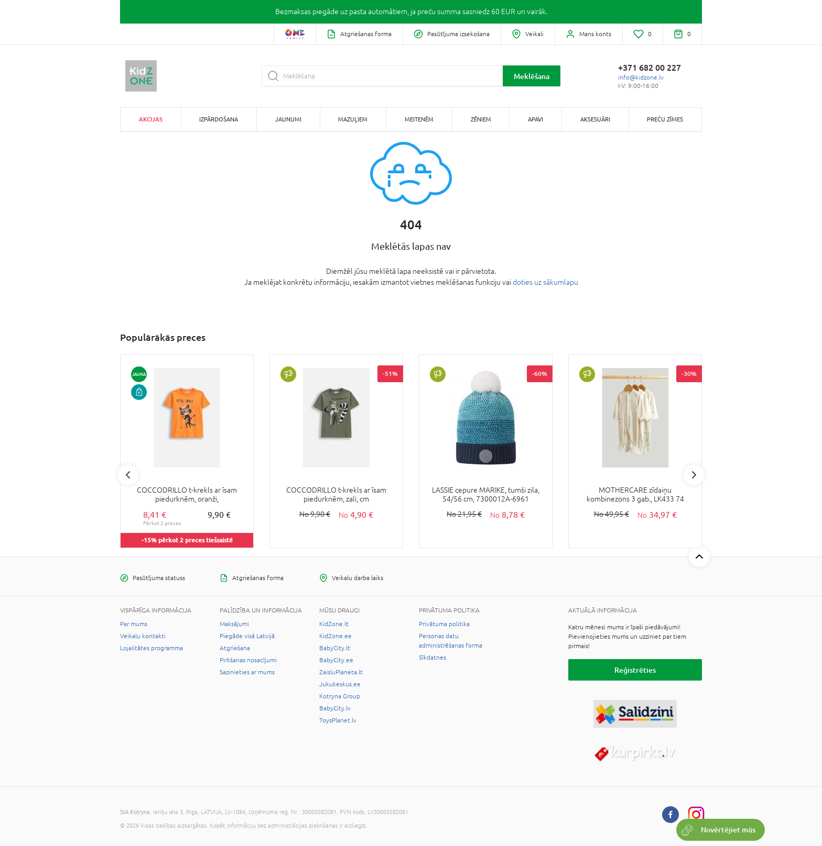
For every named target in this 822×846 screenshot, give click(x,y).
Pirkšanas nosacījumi (248, 660)
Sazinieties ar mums (247, 672)
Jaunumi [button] (288, 119)
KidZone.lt (334, 624)
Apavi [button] (535, 119)
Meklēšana (531, 76)
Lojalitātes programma (151, 648)
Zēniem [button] (481, 119)
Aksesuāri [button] (595, 119)
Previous (127, 474)
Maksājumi (234, 624)
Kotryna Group (339, 696)
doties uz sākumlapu (545, 282)
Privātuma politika (444, 624)
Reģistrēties (635, 669)
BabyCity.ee (336, 660)
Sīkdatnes (432, 657)
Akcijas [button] (151, 119)
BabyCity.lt (334, 648)
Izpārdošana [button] (218, 119)
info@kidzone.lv (641, 77)
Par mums (133, 624)
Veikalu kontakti (143, 636)
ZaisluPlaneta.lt (341, 672)
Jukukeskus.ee (340, 684)
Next (694, 474)
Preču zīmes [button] (665, 119)
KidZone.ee (335, 636)
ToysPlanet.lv (337, 720)
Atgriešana (235, 648)
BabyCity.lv (335, 708)
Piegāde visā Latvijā (247, 636)
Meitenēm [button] (419, 119)
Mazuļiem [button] (352, 119)
